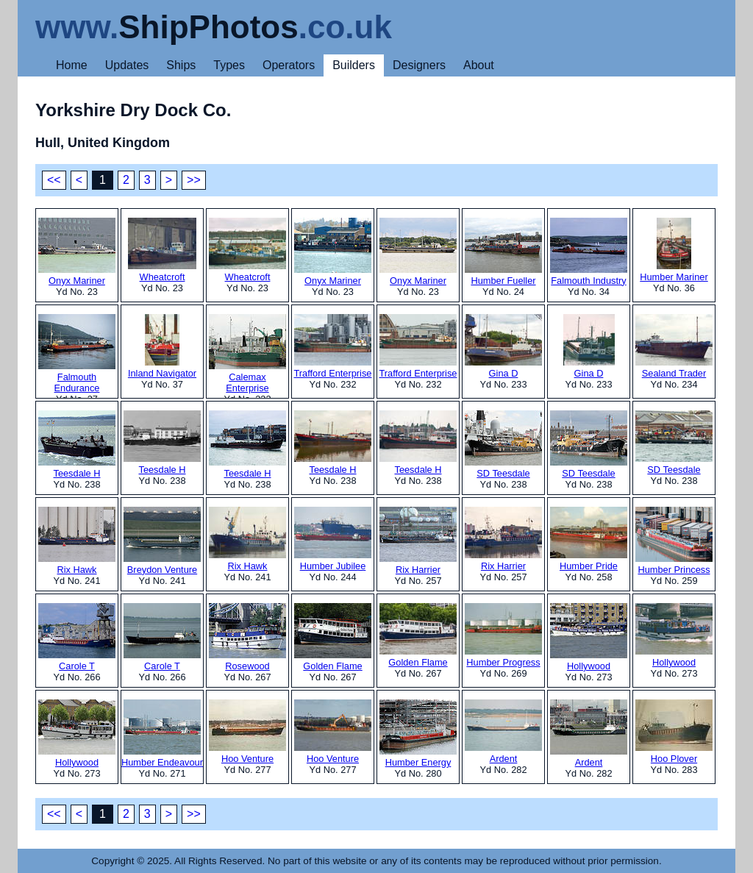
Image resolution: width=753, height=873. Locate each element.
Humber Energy (418, 733)
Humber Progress (503, 635)
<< (54, 180)
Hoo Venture (247, 731)
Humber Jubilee (332, 539)
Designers (419, 65)
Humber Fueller (503, 252)
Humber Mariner (673, 250)
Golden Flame (332, 637)
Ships (181, 65)
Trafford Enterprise (333, 346)
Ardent (503, 731)
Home (72, 65)
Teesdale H (76, 444)
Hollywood (588, 637)
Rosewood (247, 637)
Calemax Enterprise (247, 353)
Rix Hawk (76, 541)
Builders (353, 65)
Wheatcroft (162, 250)
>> (194, 180)
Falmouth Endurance (76, 353)
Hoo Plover (674, 731)
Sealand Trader (674, 346)
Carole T (76, 637)
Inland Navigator (162, 346)
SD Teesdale (503, 444)
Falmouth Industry (588, 252)
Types (229, 65)
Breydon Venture (162, 541)
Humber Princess (674, 541)
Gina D (503, 346)
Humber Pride (588, 539)
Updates (127, 65)
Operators (289, 65)
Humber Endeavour (162, 733)
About (478, 65)
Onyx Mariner (76, 252)
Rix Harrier (418, 541)
